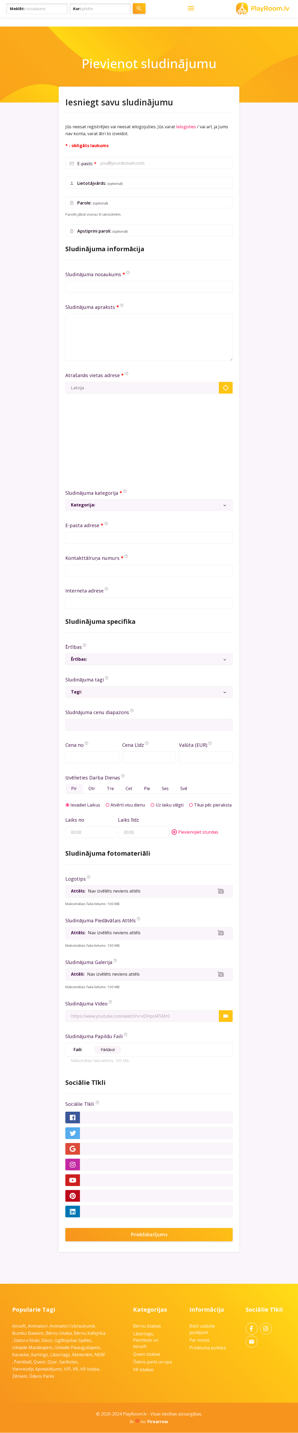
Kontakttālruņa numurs (92, 558)
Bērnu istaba (59, 1333)
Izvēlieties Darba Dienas (92, 777)
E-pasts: (85, 163)
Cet (130, 789)
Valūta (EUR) (193, 745)
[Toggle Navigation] (285, 9)
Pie (148, 789)
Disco (46, 1341)
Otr (92, 789)
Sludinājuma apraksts (90, 307)
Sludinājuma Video (86, 1004)
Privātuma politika (207, 1348)
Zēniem (19, 1376)
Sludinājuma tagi (84, 679)
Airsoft (19, 1326)
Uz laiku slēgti (170, 804)
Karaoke (20, 1355)
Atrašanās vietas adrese (92, 375)
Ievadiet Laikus (85, 804)
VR (75, 1369)
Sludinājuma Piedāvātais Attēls (100, 921)
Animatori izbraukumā (72, 1326)
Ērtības (73, 647)
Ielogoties (186, 127)
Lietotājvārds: (100, 183)
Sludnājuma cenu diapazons (97, 712)
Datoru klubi (26, 1341)
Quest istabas (146, 1354)
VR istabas (143, 1370)
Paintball (22, 1362)
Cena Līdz (133, 745)
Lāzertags (60, 1355)
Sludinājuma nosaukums (93, 274)
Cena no (74, 745)
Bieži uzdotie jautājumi (202, 1329)
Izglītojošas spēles (72, 1341)
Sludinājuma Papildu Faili (94, 1036)
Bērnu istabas (147, 1326)
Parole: (92, 203)
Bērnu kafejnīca (89, 1333)
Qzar (52, 1362)
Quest (39, 1362)
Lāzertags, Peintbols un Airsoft (145, 1340)
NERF (100, 1355)
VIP (67, 1369)
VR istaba (89, 1369)
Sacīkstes (68, 1362)
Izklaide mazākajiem (32, 1348)
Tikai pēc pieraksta (213, 804)
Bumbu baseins (28, 1333)
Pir (74, 789)
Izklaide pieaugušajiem (77, 1348)
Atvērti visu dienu (127, 804)
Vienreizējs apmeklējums (37, 1369)
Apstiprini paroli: (102, 231)
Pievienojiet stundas (194, 832)
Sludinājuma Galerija (88, 962)
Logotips (75, 879)
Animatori (38, 1326)
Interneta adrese (84, 590)
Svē (185, 789)
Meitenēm (82, 1355)
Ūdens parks (41, 1376)
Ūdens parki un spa (152, 1362)
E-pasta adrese (82, 525)
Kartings (39, 1355)
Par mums (199, 1340)
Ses (166, 789)
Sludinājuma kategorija (91, 493)
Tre (111, 789)
